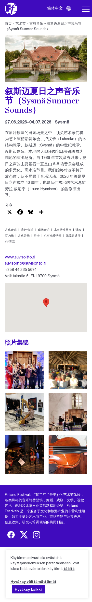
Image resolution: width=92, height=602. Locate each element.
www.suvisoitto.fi (20, 257)
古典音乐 (36, 23)
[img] (11, 534)
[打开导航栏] (86, 9)
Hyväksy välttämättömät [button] (33, 581)
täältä (69, 568)
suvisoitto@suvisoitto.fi (25, 263)
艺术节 (20, 23)
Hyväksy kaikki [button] (28, 589)
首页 (8, 23)
